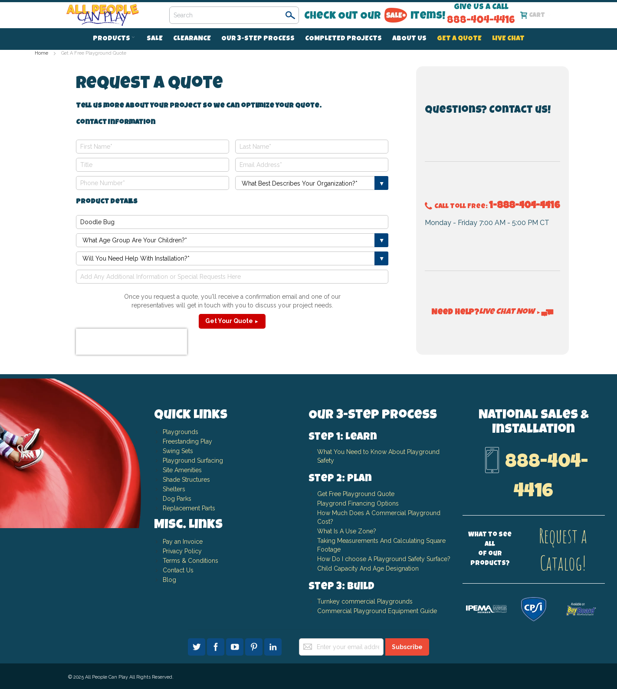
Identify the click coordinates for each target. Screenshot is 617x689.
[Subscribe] (407, 647)
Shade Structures (186, 479)
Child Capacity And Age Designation (368, 568)
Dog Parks (177, 498)
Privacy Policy (182, 551)
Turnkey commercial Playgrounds (365, 601)
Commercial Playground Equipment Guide (377, 610)
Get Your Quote (232, 320)
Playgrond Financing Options (358, 503)
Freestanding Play (187, 441)
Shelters (174, 489)
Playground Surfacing (193, 460)
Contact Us (178, 570)
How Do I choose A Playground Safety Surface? (383, 558)
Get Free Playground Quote (355, 493)
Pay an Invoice (183, 541)
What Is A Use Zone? (346, 531)
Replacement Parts (189, 508)
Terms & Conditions (190, 560)
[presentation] (131, 342)
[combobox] (234, 15)
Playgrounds (180, 431)
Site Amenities (182, 470)
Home (42, 53)
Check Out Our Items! (374, 16)
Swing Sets (178, 450)
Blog (169, 579)
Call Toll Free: (492, 206)
